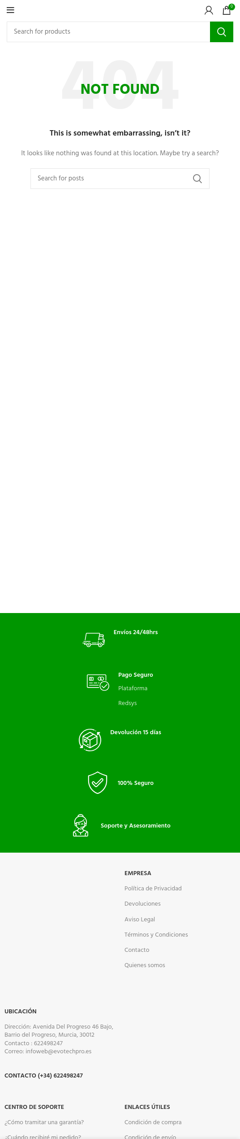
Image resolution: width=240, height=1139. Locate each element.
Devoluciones (142, 904)
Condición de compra (153, 1122)
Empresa (137, 873)
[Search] (120, 32)
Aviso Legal (139, 920)
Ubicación (20, 1012)
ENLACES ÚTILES (147, 1107)
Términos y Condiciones (156, 935)
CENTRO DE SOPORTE (34, 1107)
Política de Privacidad (153, 889)
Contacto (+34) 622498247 (43, 1076)
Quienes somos (144, 965)
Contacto (137, 950)
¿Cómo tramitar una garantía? (44, 1122)
